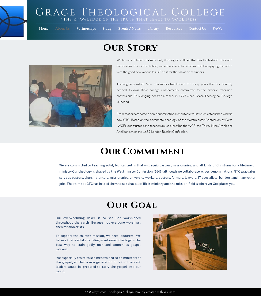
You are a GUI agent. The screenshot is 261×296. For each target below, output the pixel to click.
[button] (107, 28)
